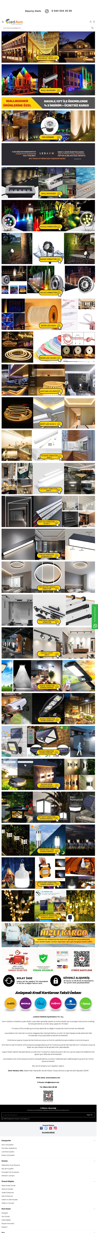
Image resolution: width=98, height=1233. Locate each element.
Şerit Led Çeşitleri (7, 1145)
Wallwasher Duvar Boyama (11, 1165)
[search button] (92, 28)
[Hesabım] (90, 22)
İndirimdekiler (6, 1220)
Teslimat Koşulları (7, 1189)
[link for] (48, 47)
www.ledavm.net (11, 1033)
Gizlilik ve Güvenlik (8, 1203)
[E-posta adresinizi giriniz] (48, 1115)
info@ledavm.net (52, 1082)
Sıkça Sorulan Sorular (9, 1185)
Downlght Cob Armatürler (10, 1172)
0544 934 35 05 (50, 1087)
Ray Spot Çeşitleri (8, 1169)
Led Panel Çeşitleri (8, 1152)
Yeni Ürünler (6, 1216)
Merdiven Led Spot (8, 1176)
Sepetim (4, 1227)
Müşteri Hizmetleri (8, 1223)
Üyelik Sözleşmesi (8, 1192)
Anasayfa (5, 1213)
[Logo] (15, 22)
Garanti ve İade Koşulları (10, 1199)
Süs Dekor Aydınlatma (9, 1148)
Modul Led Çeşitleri (8, 1155)
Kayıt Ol (89, 1115)
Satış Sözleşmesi (7, 1196)
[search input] (48, 28)
